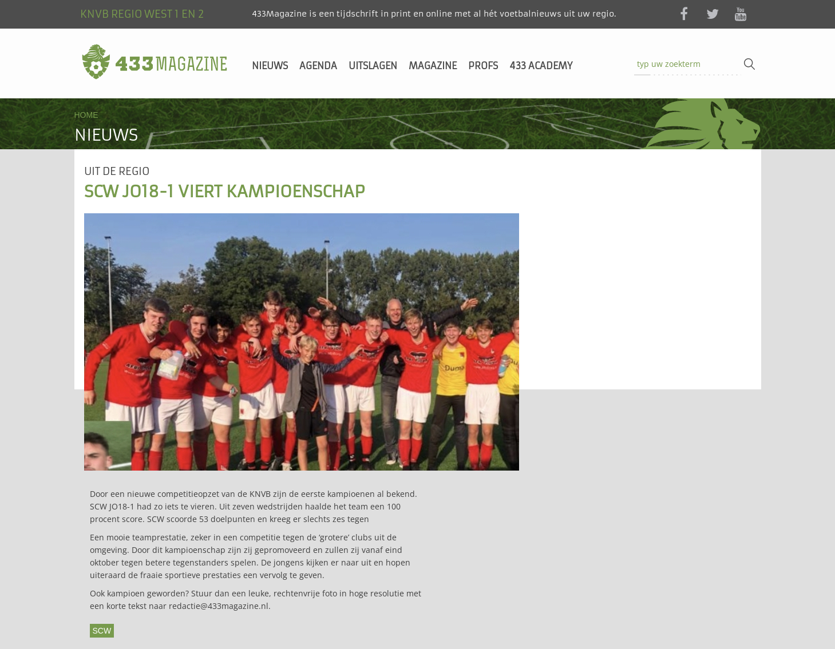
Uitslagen (373, 65)
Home (86, 115)
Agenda (318, 65)
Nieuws (270, 65)
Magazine (433, 65)
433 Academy (540, 65)
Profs (483, 65)
